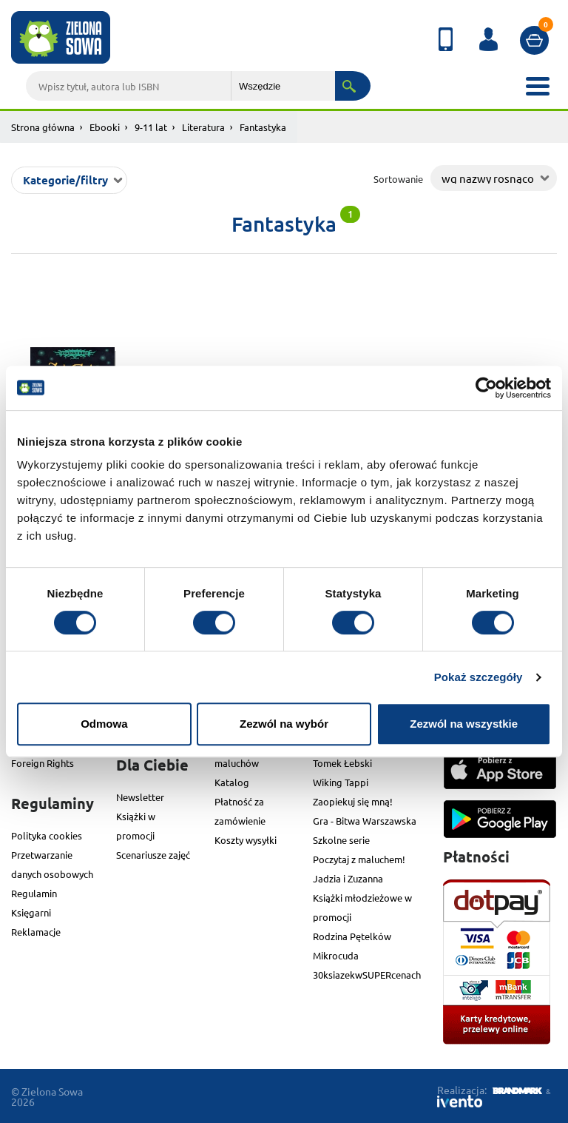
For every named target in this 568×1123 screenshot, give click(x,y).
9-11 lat (151, 127)
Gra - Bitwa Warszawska (364, 820)
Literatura (203, 127)
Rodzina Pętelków (352, 936)
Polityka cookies (46, 835)
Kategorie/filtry (65, 179)
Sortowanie (398, 179)
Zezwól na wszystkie (464, 723)
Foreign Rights (42, 763)
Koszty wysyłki (245, 840)
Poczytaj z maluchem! (359, 859)
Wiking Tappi (340, 782)
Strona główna (43, 127)
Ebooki (104, 127)
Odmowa (104, 723)
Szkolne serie (341, 840)
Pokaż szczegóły (478, 677)
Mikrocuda (336, 955)
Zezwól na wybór (284, 723)
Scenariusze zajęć (153, 854)
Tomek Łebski (342, 763)
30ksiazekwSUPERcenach (367, 974)
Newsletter (140, 797)
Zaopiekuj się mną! (353, 801)
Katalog (231, 782)
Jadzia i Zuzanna (348, 878)
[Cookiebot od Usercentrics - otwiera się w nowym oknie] (486, 388)
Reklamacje (36, 931)
